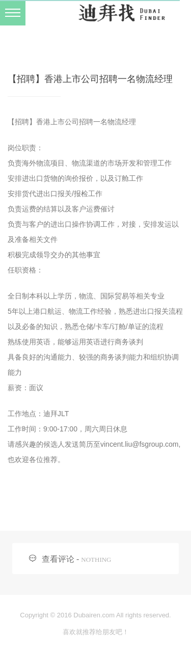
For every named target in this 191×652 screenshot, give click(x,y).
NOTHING (96, 559)
